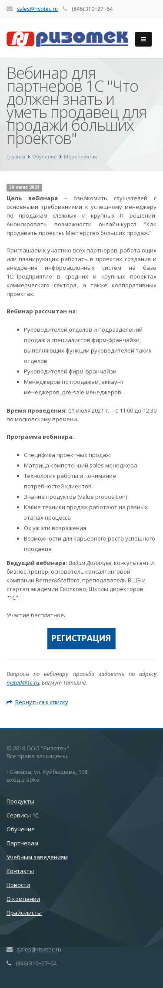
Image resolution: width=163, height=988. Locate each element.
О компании (23, 899)
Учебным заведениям (37, 857)
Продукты (20, 801)
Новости (18, 885)
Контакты (20, 871)
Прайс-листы (24, 913)
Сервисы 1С (23, 815)
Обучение (21, 829)
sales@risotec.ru (37, 9)
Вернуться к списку (37, 702)
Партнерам (22, 843)
